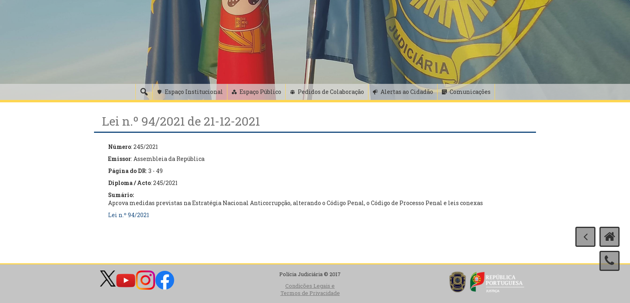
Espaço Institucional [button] (194, 92)
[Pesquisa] (143, 92)
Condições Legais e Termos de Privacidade (310, 289)
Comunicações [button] (470, 92)
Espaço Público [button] (260, 92)
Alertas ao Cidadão (406, 92)
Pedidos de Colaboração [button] (331, 92)
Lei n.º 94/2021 (128, 215)
